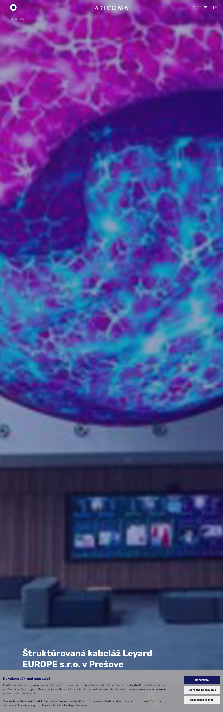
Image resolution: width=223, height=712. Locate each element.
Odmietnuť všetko (202, 699)
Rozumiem (202, 680)
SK (205, 7)
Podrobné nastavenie (201, 689)
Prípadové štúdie (18, 19)
